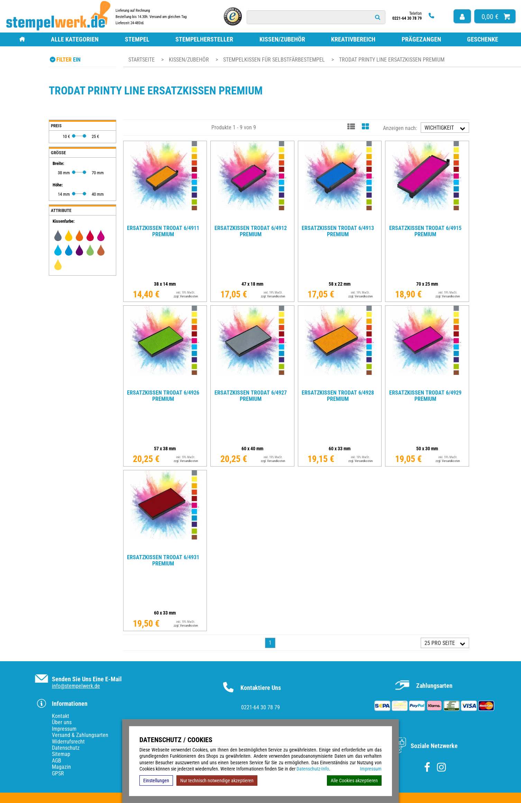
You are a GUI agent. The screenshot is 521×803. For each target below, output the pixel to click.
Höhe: (58, 184)
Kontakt (60, 716)
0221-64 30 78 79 (260, 707)
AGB (56, 760)
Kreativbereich (353, 39)
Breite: (58, 163)
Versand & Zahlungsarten (80, 735)
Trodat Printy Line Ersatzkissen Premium (392, 59)
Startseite (141, 59)
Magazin (61, 767)
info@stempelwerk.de (76, 686)
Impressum (371, 769)
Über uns (62, 722)
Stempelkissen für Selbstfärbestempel (274, 59)
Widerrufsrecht (68, 741)
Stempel (137, 39)
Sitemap (61, 754)
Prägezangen (421, 39)
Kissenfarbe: (64, 221)
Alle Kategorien (75, 39)
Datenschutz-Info (312, 769)
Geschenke (482, 39)
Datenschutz (66, 748)
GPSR (58, 773)
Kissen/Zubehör (282, 39)
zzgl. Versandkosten (186, 296)
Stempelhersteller (204, 39)
